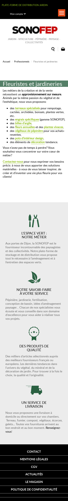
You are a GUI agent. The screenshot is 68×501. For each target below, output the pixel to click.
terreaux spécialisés (27, 108)
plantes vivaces (53, 127)
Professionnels (21, 61)
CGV (34, 467)
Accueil (6, 61)
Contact (34, 451)
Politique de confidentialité (34, 489)
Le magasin (34, 482)
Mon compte (16, 14)
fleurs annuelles (25, 127)
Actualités (34, 474)
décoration (38, 142)
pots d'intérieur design (29, 138)
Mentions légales (34, 459)
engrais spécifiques (27, 119)
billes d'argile (23, 123)
